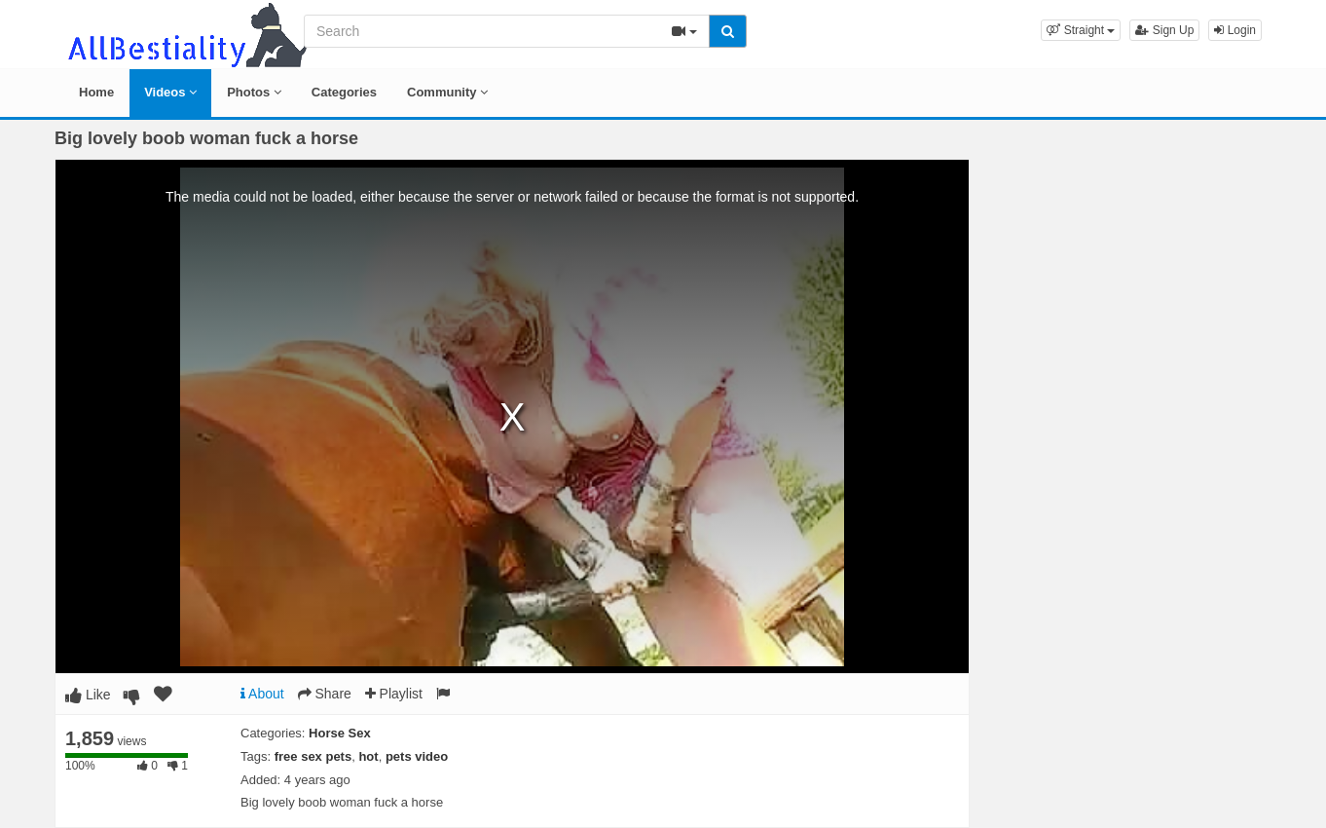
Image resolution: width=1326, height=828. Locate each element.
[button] (1081, 30)
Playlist (394, 693)
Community (447, 92)
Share (324, 693)
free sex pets (313, 756)
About (262, 693)
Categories (344, 92)
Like (88, 694)
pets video (417, 756)
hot (368, 756)
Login (1235, 30)
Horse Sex (340, 733)
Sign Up (1164, 30)
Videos (170, 92)
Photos (254, 92)
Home (96, 92)
